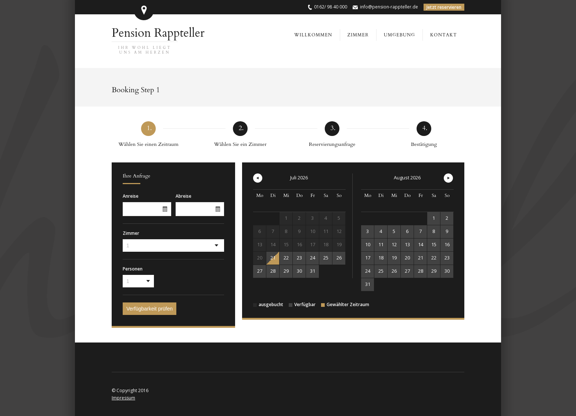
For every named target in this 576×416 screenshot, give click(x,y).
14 (420, 244)
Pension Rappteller (158, 40)
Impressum (123, 398)
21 (273, 257)
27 (259, 271)
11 (381, 244)
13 (407, 244)
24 (312, 257)
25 (325, 257)
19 (394, 257)
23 (299, 257)
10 (367, 244)
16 (447, 244)
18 (381, 257)
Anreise (130, 196)
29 (286, 271)
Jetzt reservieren (443, 7)
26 (339, 257)
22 (286, 257)
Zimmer (131, 233)
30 (299, 271)
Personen (133, 269)
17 (367, 257)
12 (394, 244)
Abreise (183, 196)
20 (407, 257)
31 (312, 271)
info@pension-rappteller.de (389, 7)
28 (273, 271)
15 (433, 244)
